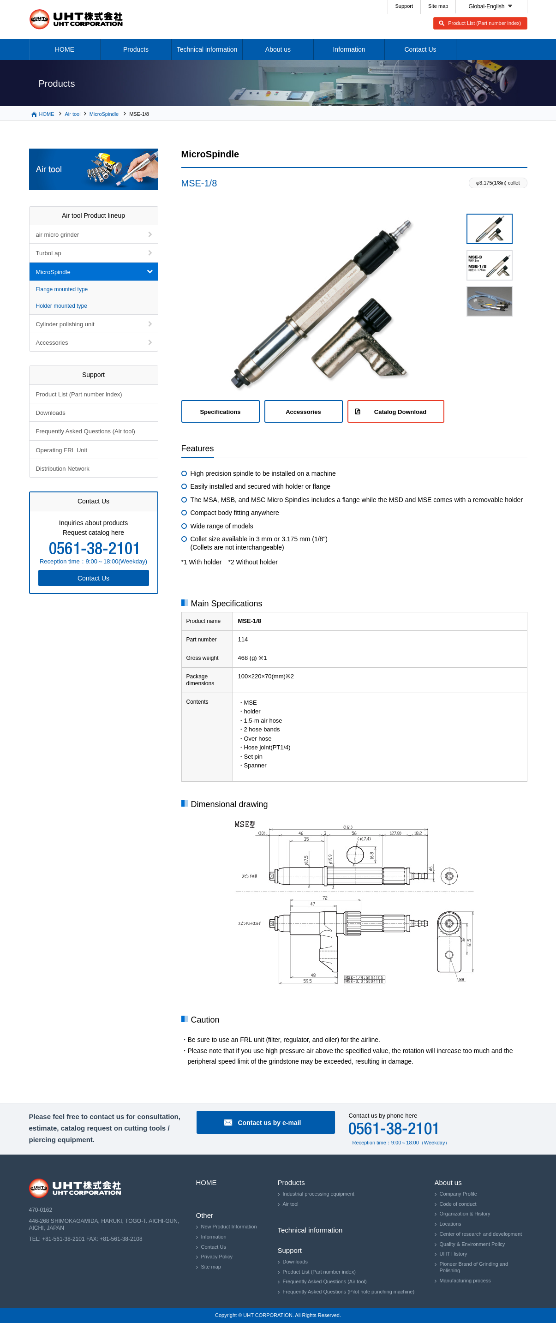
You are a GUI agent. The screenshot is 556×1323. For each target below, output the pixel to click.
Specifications (220, 411)
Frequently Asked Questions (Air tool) (85, 431)
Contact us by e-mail (269, 1122)
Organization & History (465, 1213)
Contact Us (420, 49)
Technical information (207, 49)
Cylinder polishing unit (65, 324)
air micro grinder (57, 234)
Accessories (303, 411)
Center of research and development (481, 1234)
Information (349, 49)
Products (136, 49)
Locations (450, 1224)
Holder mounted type (61, 306)
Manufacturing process (465, 1280)
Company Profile (458, 1194)
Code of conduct (458, 1204)
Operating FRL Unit (62, 450)
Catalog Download (400, 411)
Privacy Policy (217, 1256)
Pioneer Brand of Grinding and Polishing (474, 1267)
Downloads (51, 412)
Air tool (72, 114)
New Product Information (229, 1226)
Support (404, 6)
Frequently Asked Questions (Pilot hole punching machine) (349, 1291)
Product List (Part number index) (484, 23)
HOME (64, 49)
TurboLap (48, 253)
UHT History (453, 1254)
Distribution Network (63, 468)
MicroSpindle (104, 114)
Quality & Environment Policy (472, 1244)
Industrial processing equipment (318, 1194)
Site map (438, 6)
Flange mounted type (62, 289)
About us (278, 49)
